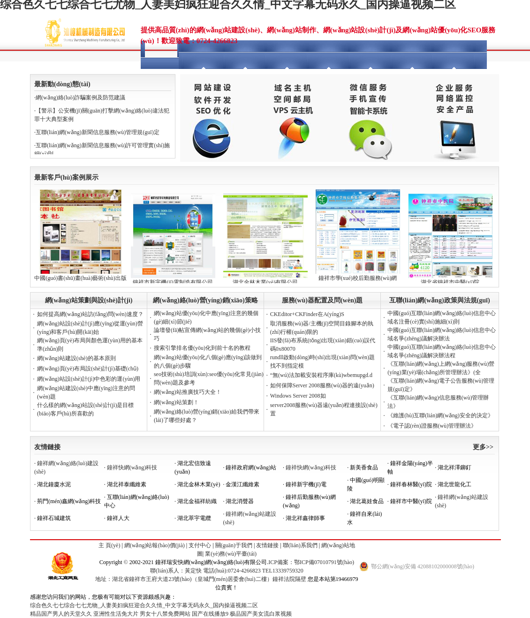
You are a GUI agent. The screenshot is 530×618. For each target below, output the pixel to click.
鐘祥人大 (118, 518)
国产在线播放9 (210, 613)
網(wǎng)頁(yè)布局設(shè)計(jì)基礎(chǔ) (87, 368)
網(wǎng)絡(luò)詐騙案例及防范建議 (80, 97)
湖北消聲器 (240, 501)
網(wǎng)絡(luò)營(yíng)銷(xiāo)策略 (205, 300)
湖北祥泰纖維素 (126, 484)
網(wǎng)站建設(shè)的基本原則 (76, 358)
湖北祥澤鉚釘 (454, 467)
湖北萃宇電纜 (194, 518)
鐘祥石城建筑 (54, 518)
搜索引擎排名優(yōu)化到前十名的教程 (202, 348)
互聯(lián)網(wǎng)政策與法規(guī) (439, 300)
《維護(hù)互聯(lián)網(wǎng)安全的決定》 (440, 415)
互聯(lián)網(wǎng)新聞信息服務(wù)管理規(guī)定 (97, 132)
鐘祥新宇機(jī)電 (306, 484)
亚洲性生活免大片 (115, 613)
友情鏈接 (47, 447)
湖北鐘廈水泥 (54, 484)
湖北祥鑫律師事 (305, 518)
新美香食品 (364, 467)
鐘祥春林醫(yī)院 (411, 484)
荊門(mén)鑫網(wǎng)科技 (69, 501)
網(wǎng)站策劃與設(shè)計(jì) (89, 300)
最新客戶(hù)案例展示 (66, 177)
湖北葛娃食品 (367, 501)
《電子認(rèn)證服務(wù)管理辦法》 (432, 425)
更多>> (483, 447)
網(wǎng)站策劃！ (176, 402)
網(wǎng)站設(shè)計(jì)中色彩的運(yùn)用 (88, 379)
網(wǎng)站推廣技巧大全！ (187, 392)
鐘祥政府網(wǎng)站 (251, 467)
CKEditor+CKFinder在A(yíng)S (307, 314)
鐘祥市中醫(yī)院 (411, 501)
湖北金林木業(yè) (198, 484)
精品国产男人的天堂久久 (61, 613)
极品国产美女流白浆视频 (261, 613)
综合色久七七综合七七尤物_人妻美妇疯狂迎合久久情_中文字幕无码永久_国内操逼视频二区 (144, 605)
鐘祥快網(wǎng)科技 (132, 467)
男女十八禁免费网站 (165, 613)
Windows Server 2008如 (298, 395)
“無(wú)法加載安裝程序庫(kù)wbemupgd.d (321, 375)
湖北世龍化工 (454, 484)
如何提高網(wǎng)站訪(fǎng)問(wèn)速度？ (90, 314)
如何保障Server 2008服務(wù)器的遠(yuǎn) (322, 385)
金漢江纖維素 (242, 484)
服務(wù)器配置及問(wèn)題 (322, 300)
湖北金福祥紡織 (197, 501)
